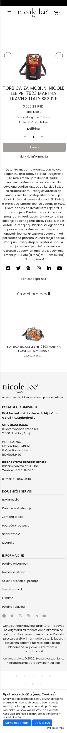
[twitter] (18, 268)
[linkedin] (49, 268)
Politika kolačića (13, 607)
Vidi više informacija (33, 157)
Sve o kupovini (12, 589)
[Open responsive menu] (9, 13)
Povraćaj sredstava (15, 525)
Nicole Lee (41, 122)
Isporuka (8, 543)
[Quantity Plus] (42, 137)
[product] (33, 325)
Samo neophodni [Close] (17, 723)
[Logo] (33, 13)
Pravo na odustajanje (16, 508)
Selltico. (55, 663)
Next (59, 55)
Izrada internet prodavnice (28, 663)
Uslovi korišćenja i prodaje (20, 581)
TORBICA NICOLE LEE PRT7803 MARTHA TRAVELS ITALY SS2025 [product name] (34, 349)
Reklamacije (10, 500)
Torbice (44, 117)
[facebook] (8, 268)
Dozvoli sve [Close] (42, 723)
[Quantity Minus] (25, 137)
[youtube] (59, 268)
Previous (7, 55)
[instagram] (38, 268)
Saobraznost (11, 534)
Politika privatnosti (15, 564)
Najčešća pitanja (13, 572)
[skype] (28, 268)
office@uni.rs (22, 479)
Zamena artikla (12, 517)
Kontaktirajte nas (33, 279)
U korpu (34, 147)
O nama (7, 598)
